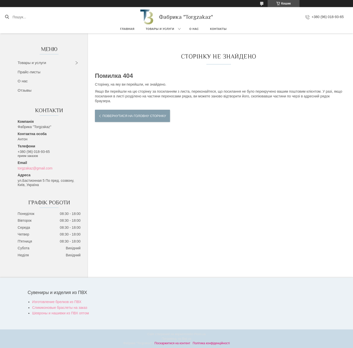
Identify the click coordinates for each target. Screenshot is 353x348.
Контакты (218, 28)
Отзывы (24, 90)
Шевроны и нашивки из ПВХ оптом (60, 313)
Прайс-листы (29, 72)
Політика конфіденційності (211, 343)
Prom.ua (200, 334)
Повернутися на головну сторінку (134, 116)
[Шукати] (7, 17)
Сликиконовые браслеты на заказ (59, 308)
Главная (127, 28)
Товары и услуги (160, 28)
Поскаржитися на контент (172, 343)
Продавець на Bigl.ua (176, 338)
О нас (194, 28)
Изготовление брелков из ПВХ (56, 302)
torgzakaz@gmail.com (35, 168)
